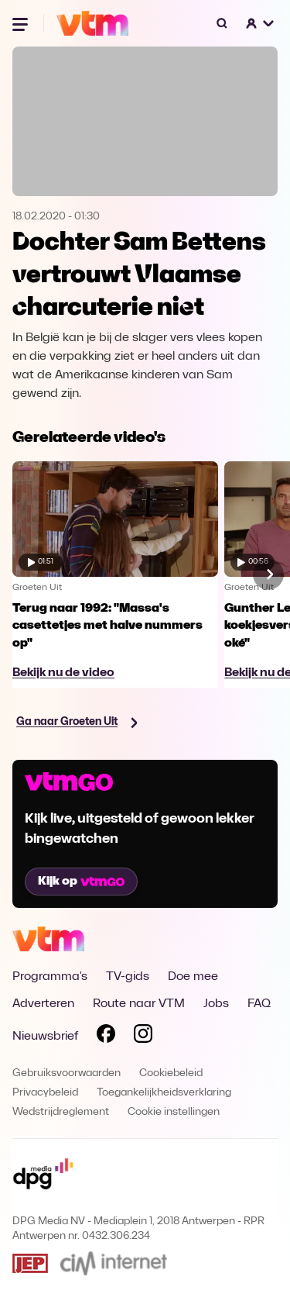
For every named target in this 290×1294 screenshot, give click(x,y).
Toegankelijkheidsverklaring (164, 1093)
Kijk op (81, 881)
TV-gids (127, 977)
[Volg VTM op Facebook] (106, 1036)
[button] (261, 23)
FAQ (259, 1004)
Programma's (49, 977)
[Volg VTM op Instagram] (143, 1036)
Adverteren (43, 1004)
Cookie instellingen (174, 1112)
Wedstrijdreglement (60, 1112)
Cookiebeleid (171, 1073)
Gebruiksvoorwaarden (66, 1073)
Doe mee (193, 977)
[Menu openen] (21, 23)
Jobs (216, 1004)
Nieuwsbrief (45, 1036)
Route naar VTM (139, 1004)
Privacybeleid (45, 1093)
